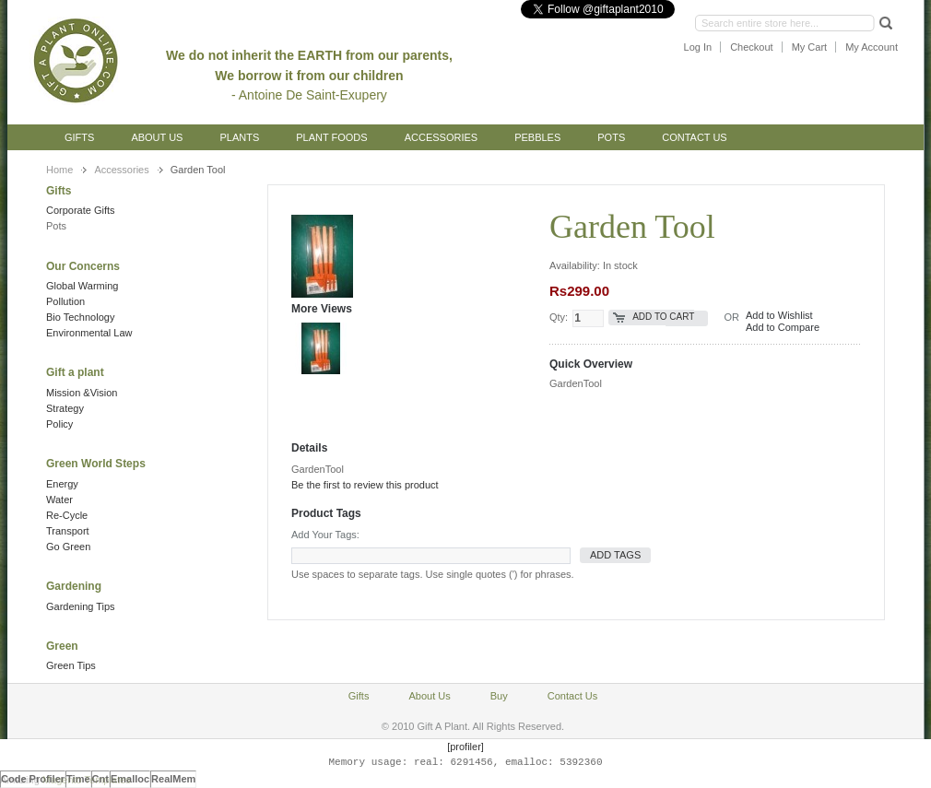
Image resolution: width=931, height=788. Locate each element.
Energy (62, 483)
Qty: (558, 317)
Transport (67, 530)
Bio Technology (80, 317)
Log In (698, 47)
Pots (56, 225)
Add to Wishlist (779, 315)
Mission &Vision (81, 392)
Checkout (751, 47)
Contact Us (694, 137)
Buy (499, 695)
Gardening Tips (80, 606)
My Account (871, 47)
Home (59, 169)
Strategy (65, 408)
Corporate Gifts (80, 210)
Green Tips (71, 665)
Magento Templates (86, 779)
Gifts (79, 137)
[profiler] (465, 746)
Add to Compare (782, 327)
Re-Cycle (67, 515)
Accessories (121, 169)
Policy (59, 423)
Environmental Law (89, 332)
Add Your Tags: (325, 534)
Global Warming (82, 285)
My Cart (810, 47)
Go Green (68, 546)
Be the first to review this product (365, 484)
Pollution (65, 301)
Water (59, 499)
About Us (157, 137)
